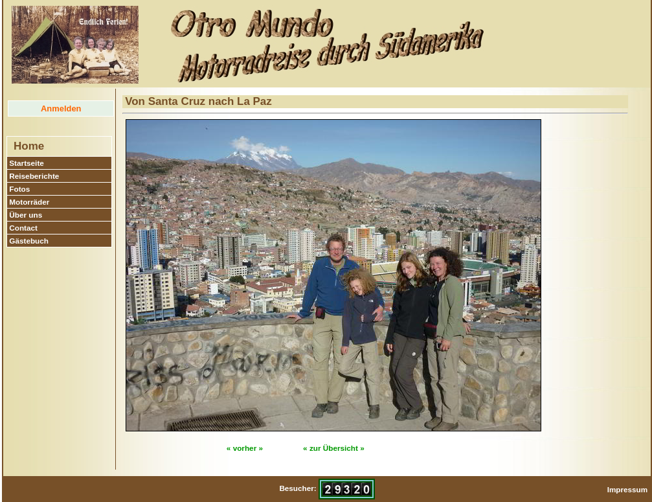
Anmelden (61, 108)
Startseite (26, 163)
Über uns (25, 215)
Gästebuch (29, 240)
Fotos (19, 189)
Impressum (627, 489)
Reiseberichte (34, 176)
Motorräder (29, 202)
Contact (23, 227)
